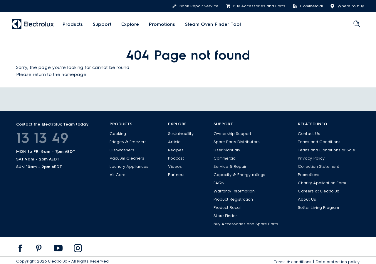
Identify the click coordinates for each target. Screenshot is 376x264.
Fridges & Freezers (128, 141)
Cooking (118, 133)
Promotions (162, 24)
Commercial (308, 6)
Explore (130, 24)
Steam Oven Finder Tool (213, 24)
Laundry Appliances (129, 166)
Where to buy (347, 6)
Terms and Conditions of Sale (326, 150)
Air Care (117, 174)
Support (102, 24)
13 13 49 (42, 137)
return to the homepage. (60, 74)
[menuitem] (73, 24)
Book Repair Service (195, 6)
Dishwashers (122, 150)
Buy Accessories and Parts (255, 6)
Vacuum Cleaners (127, 158)
